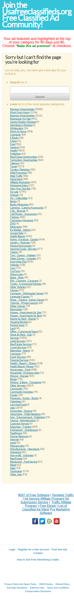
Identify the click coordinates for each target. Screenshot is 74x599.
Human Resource (19, 436)
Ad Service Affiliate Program (44, 498)
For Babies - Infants (20, 229)
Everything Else (18, 261)
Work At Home (18, 131)
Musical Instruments (21, 245)
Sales (13, 468)
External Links (37, 587)
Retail (13, 464)
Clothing (14, 217)
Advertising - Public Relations (25, 414)
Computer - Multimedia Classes (27, 293)
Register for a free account (33, 549)
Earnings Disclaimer (17, 587)
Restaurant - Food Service (23, 461)
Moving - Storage (19, 376)
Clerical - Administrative (23, 420)
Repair (13, 379)
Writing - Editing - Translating (25, 382)
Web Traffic (16, 175)
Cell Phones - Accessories (23, 214)
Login (12, 549)
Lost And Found (18, 404)
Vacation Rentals (19, 322)
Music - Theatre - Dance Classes (27, 299)
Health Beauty (17, 236)
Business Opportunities (22, 109)
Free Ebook (47, 506)
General (14, 147)
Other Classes (17, 306)
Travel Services (18, 347)
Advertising (16, 179)
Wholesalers (16, 128)
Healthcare (16, 433)
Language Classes (19, 296)
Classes (14, 290)
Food (12, 144)
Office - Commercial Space (24, 331)
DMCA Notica (46, 584)
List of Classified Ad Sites (44, 507)
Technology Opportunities (23, 160)
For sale (14, 191)
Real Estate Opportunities (23, 156)
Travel (13, 166)
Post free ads (59, 549)
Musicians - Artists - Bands (24, 398)
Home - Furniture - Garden (24, 239)
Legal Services (17, 341)
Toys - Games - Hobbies (23, 255)
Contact (38, 553)
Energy (14, 141)
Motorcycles (16, 274)
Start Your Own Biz (20, 188)
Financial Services (19, 360)
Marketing (15, 452)
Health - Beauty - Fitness (23, 363)
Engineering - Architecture (24, 430)
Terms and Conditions (58, 587)
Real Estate (16, 458)
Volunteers (16, 401)
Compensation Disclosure (38, 591)
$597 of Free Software (33, 495)
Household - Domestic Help (24, 372)
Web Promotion (18, 172)
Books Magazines (19, 204)
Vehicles (14, 264)
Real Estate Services (21, 344)
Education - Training (20, 426)
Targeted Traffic (63, 495)
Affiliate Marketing (20, 182)
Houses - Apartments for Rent (26, 315)
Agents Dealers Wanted (23, 121)
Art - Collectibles (19, 198)
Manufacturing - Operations (24, 449)
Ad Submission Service (45, 500)
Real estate (16, 309)
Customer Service (19, 423)
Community (16, 388)
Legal (13, 442)
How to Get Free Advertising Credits (38, 559)
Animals (14, 195)
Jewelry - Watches (20, 242)
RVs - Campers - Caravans (24, 280)
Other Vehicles (18, 287)
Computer (15, 134)
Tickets (14, 252)
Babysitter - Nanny (20, 350)
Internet (14, 439)
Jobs (12, 407)
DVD (13, 223)
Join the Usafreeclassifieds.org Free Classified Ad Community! (36, 15)
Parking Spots (17, 325)
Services (14, 337)
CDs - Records (17, 210)
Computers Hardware (21, 220)
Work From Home (19, 112)
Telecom (14, 163)
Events (14, 395)
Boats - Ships (17, 277)
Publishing (15, 153)
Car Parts (15, 271)
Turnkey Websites (20, 169)
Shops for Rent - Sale (21, 334)
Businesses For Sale (20, 118)
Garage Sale (16, 233)
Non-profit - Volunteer (22, 455)
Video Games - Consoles (23, 258)
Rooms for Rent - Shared (23, 318)
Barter (13, 201)
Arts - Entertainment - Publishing (27, 417)
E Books (14, 137)
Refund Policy (62, 584)
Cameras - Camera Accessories (26, 207)
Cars (12, 268)
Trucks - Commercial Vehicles (25, 283)
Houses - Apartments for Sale (25, 312)
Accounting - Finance (21, 410)
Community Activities (21, 391)
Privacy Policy (12, 584)
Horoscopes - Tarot (20, 369)
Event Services (18, 356)
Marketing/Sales (19, 185)
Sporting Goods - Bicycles (23, 248)
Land (12, 328)
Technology (16, 471)
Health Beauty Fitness (22, 366)
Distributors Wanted (21, 125)
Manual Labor (17, 445)
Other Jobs (16, 474)
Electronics (16, 226)
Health (13, 150)
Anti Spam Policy (28, 584)
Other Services (18, 385)
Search (40, 96)
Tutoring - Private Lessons (24, 302)
